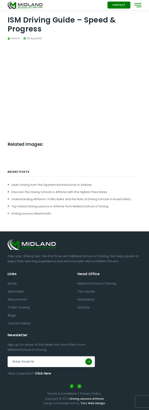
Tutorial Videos (19, 323)
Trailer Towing (18, 307)
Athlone (83, 307)
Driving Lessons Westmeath (31, 213)
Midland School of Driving (96, 283)
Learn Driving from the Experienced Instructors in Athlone (51, 185)
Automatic (16, 291)
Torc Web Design (93, 403)
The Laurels (86, 291)
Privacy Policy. (90, 393)
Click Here (43, 373)
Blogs (12, 315)
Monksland (85, 299)
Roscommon (17, 299)
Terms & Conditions (62, 393)
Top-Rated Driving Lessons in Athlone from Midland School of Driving (59, 206)
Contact (119, 5)
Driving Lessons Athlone (87, 399)
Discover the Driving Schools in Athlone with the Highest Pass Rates (59, 192)
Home (12, 283)
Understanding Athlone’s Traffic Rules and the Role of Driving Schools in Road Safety (71, 199)
